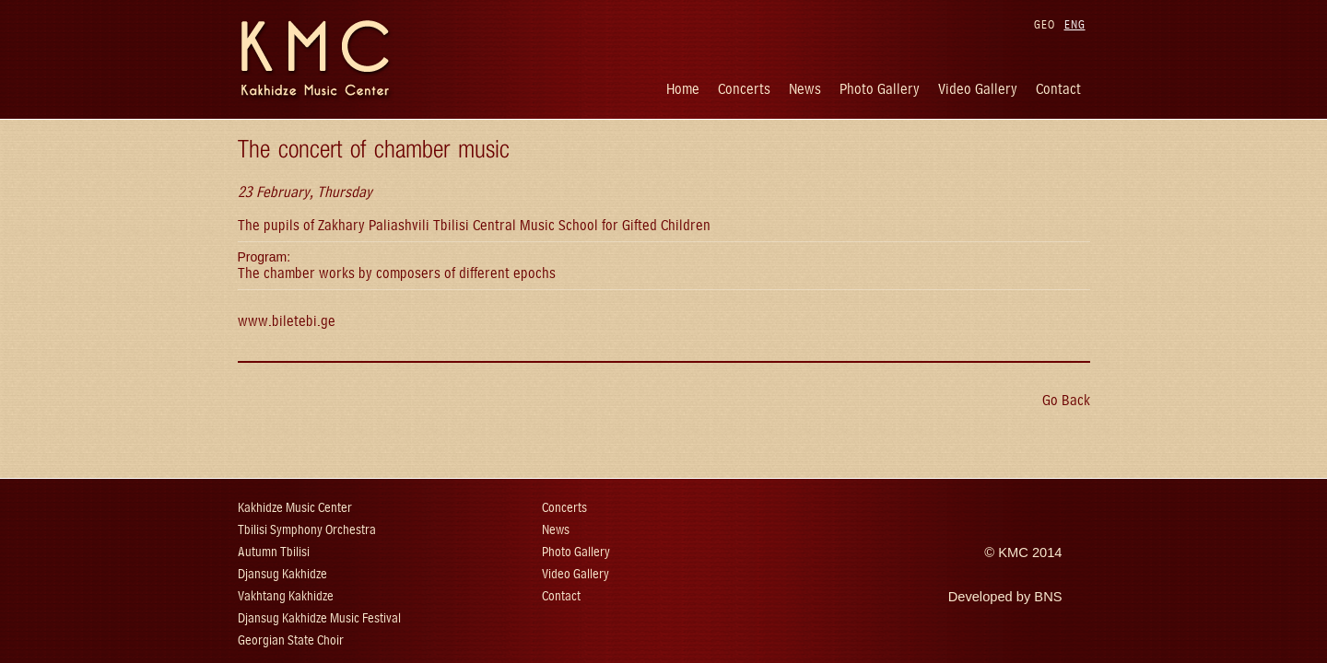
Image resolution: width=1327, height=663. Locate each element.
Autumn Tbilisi (274, 552)
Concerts (744, 89)
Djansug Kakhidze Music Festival (319, 618)
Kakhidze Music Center (295, 508)
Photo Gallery (880, 89)
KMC (1013, 552)
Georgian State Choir (291, 640)
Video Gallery (977, 89)
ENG (1075, 24)
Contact (1058, 89)
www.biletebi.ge (286, 321)
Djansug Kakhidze (282, 574)
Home (682, 89)
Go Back (1066, 400)
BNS (1048, 596)
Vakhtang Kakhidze (286, 596)
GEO (1044, 24)
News (805, 89)
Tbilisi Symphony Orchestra (307, 530)
